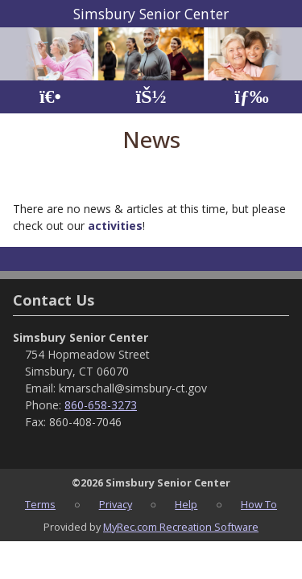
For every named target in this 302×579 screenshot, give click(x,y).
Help (186, 504)
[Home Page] (50, 96)
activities (115, 225)
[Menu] (251, 96)
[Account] (150, 96)
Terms (40, 504)
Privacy (115, 504)
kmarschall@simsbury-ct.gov (133, 388)
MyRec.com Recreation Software (181, 526)
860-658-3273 (100, 405)
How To (259, 504)
